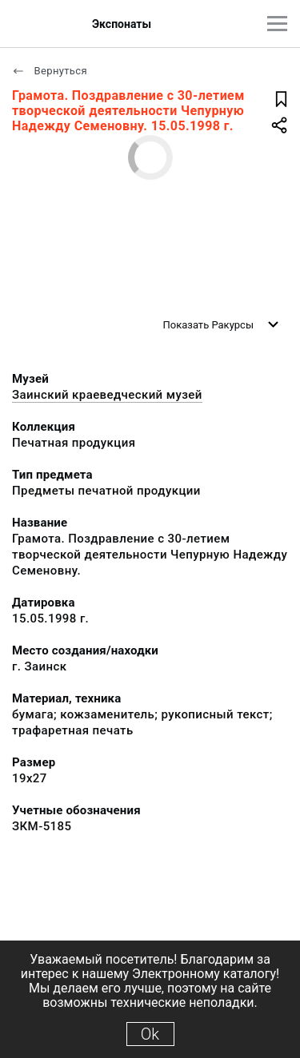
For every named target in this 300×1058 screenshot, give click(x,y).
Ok (150, 1034)
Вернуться (49, 71)
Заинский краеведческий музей (107, 395)
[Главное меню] (277, 23)
